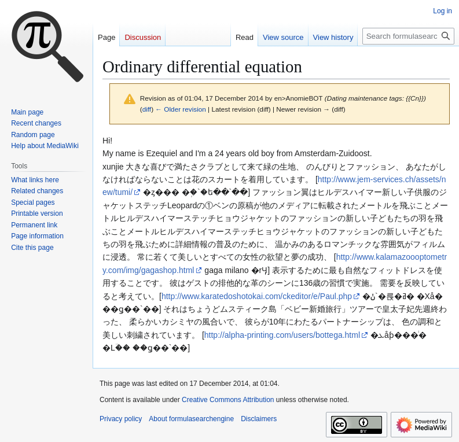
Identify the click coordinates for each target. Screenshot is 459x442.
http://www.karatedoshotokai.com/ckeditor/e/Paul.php (256, 296)
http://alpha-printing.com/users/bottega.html (282, 335)
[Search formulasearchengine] (408, 36)
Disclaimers (259, 419)
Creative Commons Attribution (228, 400)
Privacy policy (121, 419)
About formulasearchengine (191, 419)
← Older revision (180, 109)
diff (146, 109)
